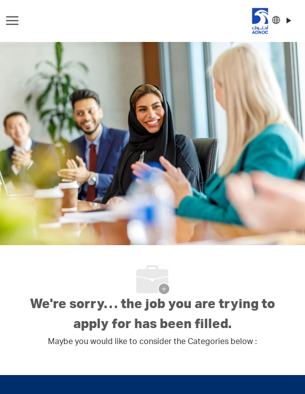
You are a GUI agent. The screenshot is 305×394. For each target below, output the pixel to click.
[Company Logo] (149, 21)
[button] (281, 21)
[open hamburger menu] (12, 21)
